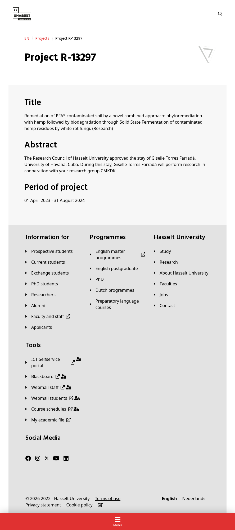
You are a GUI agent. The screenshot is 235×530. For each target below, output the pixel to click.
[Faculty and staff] (47, 316)
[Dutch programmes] (112, 290)
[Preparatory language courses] (118, 304)
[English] (169, 498)
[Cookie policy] (79, 505)
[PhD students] (41, 284)
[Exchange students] (47, 273)
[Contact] (164, 305)
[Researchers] (40, 294)
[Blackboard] (45, 376)
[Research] (166, 262)
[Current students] (45, 262)
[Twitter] (46, 458)
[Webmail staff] (48, 387)
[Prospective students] (49, 251)
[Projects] (42, 38)
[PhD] (97, 279)
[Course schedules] (52, 409)
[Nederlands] (193, 498)
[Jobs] (161, 294)
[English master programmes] (118, 254)
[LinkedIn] (66, 458)
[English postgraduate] (114, 268)
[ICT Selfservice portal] (53, 362)
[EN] (26, 38)
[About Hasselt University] (181, 273)
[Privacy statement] (43, 505)
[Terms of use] (107, 498)
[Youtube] (56, 458)
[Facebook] (28, 458)
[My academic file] (48, 420)
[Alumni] (35, 305)
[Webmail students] (52, 398)
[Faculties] (165, 284)
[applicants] (38, 327)
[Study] (162, 251)
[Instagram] (37, 458)
